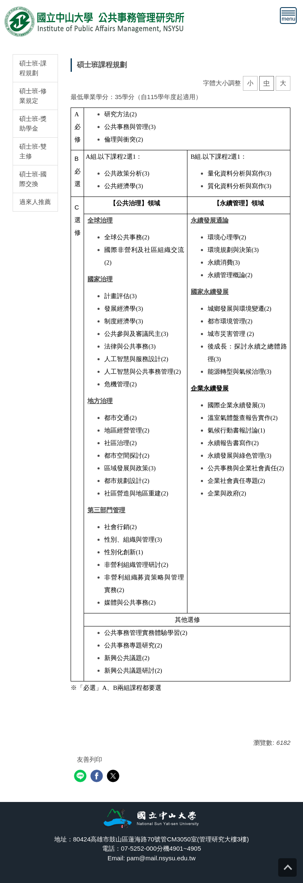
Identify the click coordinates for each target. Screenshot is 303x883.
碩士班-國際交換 (33, 178)
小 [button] (250, 82)
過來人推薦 (35, 201)
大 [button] (283, 82)
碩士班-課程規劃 (33, 68)
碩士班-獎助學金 (33, 123)
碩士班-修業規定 (33, 95)
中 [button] (266, 82)
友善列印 (89, 759)
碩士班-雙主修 (33, 151)
